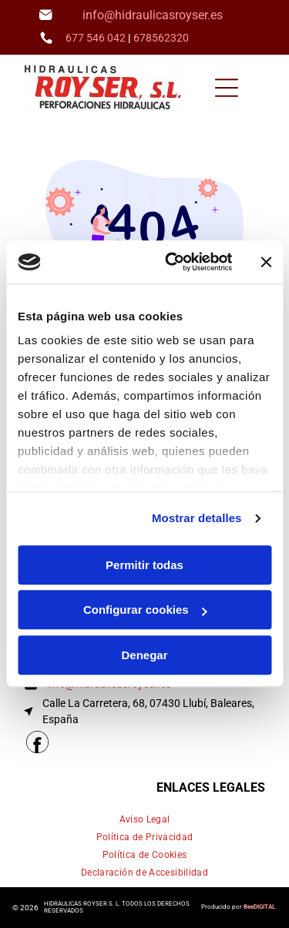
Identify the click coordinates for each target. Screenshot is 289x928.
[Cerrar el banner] (265, 261)
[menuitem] (145, 820)
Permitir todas (144, 564)
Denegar (144, 655)
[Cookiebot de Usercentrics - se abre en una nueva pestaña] (172, 263)
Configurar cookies (145, 610)
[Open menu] (226, 87)
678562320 (161, 38)
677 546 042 (96, 38)
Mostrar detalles (197, 518)
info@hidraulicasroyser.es (152, 15)
